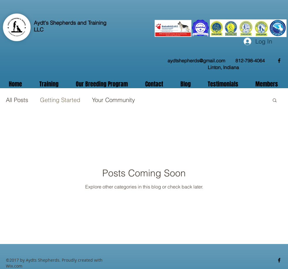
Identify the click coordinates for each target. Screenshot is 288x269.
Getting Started (60, 99)
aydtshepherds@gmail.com (196, 61)
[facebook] (279, 61)
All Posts (17, 99)
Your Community (113, 99)
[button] (274, 101)
